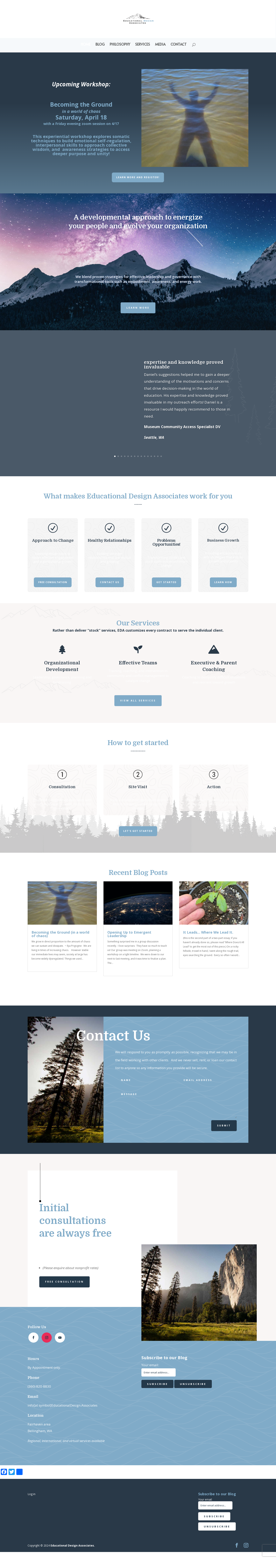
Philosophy (120, 45)
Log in (31, 1494)
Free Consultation (52, 582)
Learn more (138, 307)
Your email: (150, 1365)
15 (161, 456)
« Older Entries (39, 985)
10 (144, 456)
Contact (179, 45)
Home (85, 45)
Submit (224, 1125)
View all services (138, 700)
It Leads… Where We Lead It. (208, 932)
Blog (100, 45)
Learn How (223, 582)
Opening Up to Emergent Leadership (129, 934)
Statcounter (9, 1555)
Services (142, 45)
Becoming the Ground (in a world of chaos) (60, 934)
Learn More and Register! (137, 177)
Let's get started (138, 831)
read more (40, 964)
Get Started (166, 582)
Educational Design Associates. (73, 1545)
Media (160, 45)
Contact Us (109, 582)
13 (154, 456)
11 (148, 456)
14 (158, 456)
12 (151, 456)
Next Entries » (237, 985)
